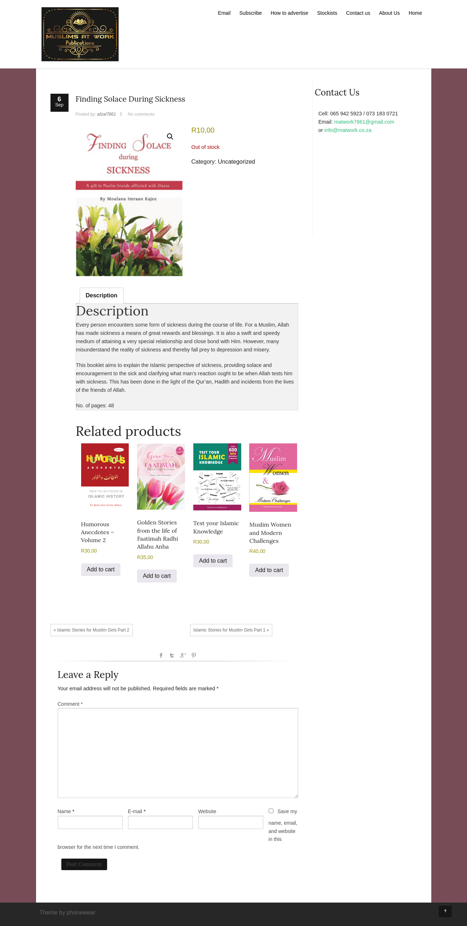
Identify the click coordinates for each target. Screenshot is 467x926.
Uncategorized (236, 162)
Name (64, 811)
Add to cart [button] (101, 569)
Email (224, 13)
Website (207, 811)
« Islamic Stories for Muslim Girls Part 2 (91, 630)
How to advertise (289, 13)
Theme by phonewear (68, 912)
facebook (161, 655)
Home (415, 13)
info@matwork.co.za (347, 130)
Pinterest (193, 655)
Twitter (172, 655)
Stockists (327, 13)
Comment (70, 704)
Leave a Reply (88, 674)
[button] (170, 136)
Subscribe (250, 13)
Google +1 (182, 655)
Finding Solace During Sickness (130, 99)
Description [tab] (102, 295)
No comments (141, 114)
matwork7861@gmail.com (364, 122)
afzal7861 (106, 114)
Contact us (358, 13)
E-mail (135, 811)
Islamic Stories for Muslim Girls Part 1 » (231, 630)
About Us (389, 13)
